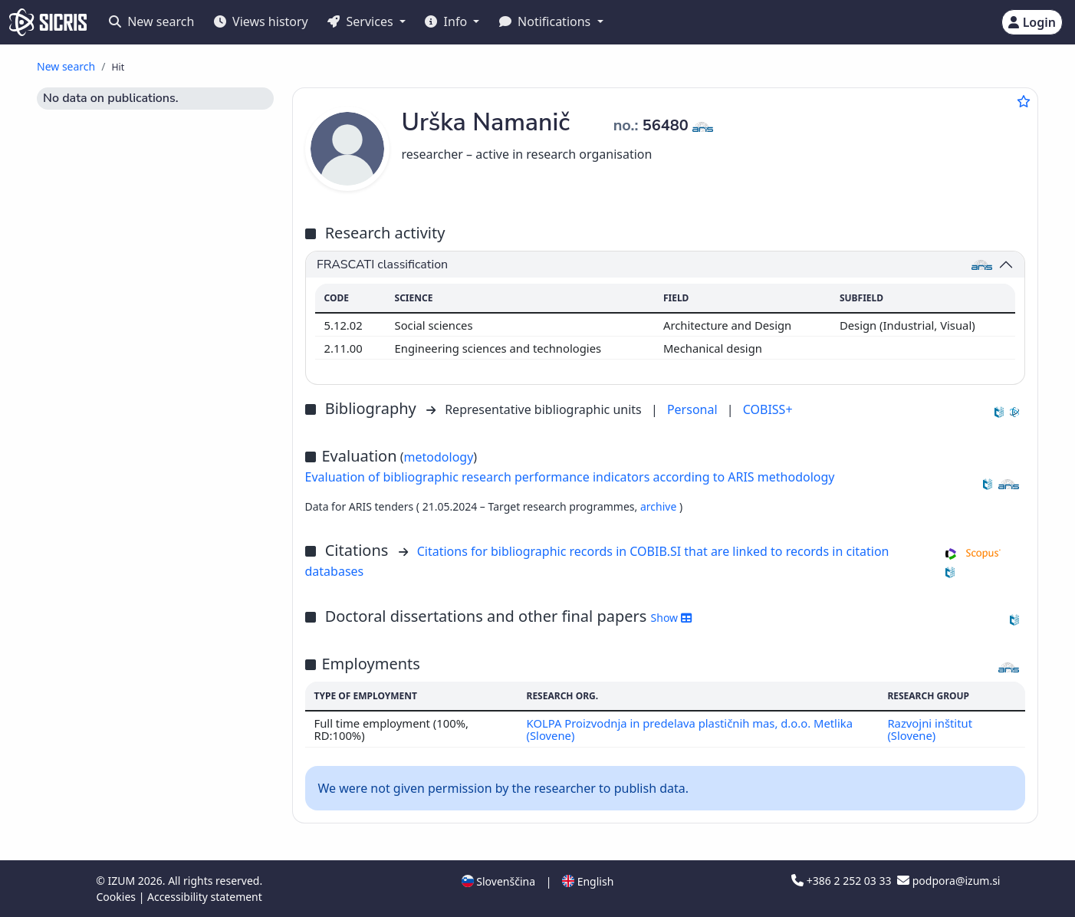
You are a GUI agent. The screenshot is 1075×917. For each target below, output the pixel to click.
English (587, 881)
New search (151, 21)
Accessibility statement (204, 896)
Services (361, 21)
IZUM (122, 880)
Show (671, 617)
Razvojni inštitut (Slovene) (929, 729)
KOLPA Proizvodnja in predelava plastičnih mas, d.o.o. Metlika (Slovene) (690, 729)
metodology (439, 457)
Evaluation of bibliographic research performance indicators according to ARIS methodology (570, 476)
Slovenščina (498, 881)
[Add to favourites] (1023, 101)
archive (659, 506)
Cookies (118, 896)
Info (447, 21)
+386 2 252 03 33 (842, 880)
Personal (694, 409)
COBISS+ (768, 409)
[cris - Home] (48, 22)
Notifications (546, 21)
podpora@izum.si (948, 880)
